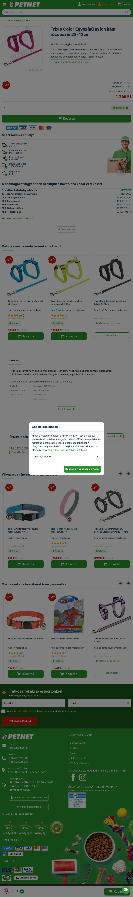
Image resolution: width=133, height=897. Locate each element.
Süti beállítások (43, 456)
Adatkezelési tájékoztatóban (60, 450)
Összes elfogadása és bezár (82, 469)
